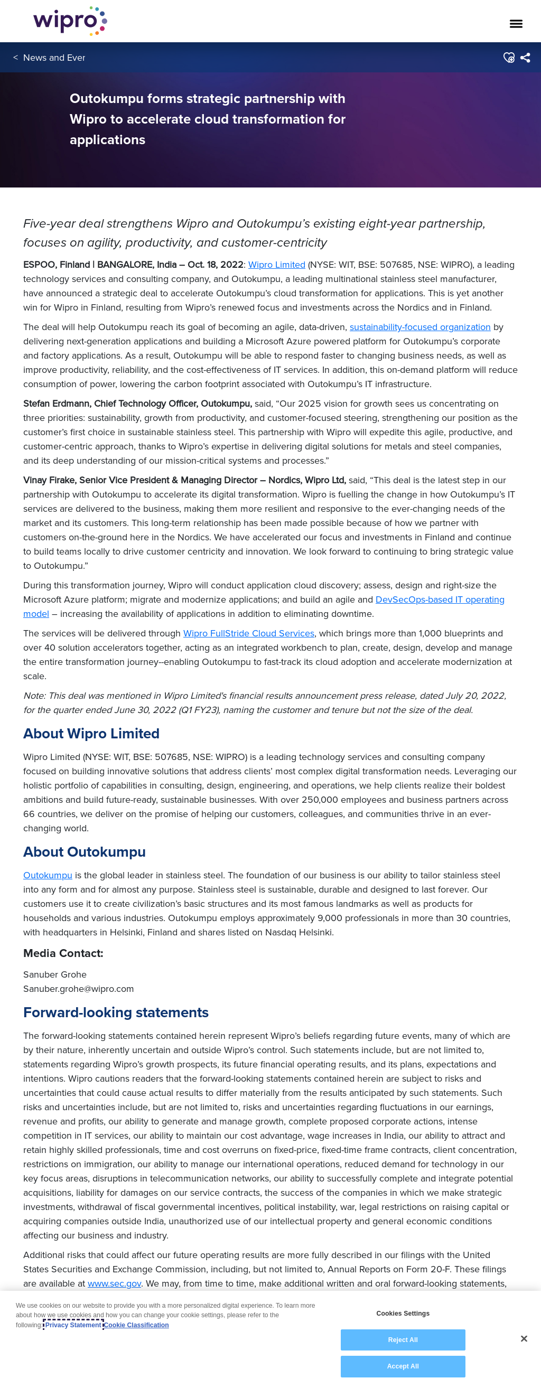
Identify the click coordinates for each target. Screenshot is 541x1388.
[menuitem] (524, 57)
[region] (270, 1339)
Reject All (403, 1340)
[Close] (524, 1339)
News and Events (59, 57)
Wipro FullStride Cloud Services (248, 633)
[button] (508, 57)
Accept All (403, 1366)
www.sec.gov (114, 1283)
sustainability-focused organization (420, 326)
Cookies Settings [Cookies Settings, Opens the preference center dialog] (403, 1313)
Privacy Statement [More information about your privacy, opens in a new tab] (73, 1325)
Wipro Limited (276, 264)
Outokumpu (47, 874)
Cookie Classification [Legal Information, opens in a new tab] (136, 1325)
